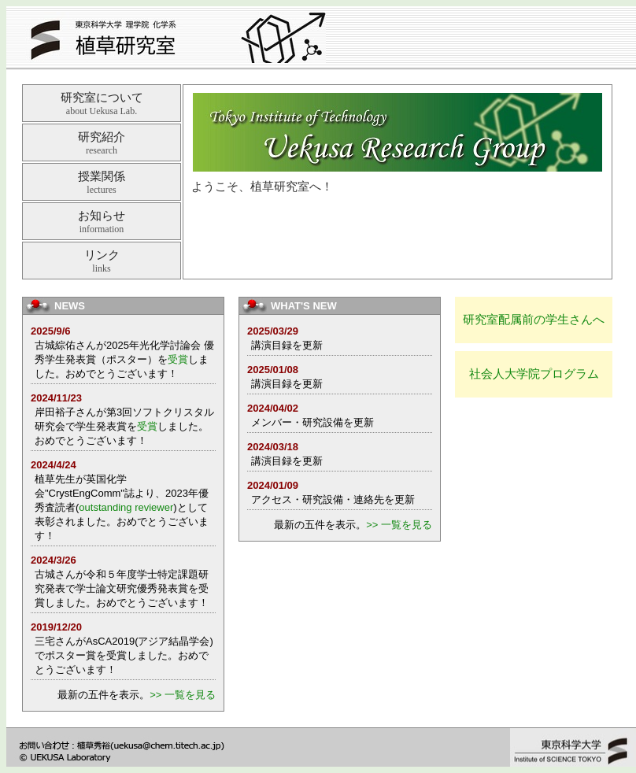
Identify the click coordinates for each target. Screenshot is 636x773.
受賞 (178, 359)
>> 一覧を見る (183, 695)
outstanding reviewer (126, 507)
